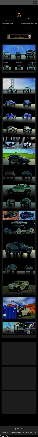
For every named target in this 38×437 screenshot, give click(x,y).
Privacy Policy (29, 432)
